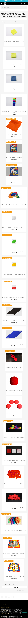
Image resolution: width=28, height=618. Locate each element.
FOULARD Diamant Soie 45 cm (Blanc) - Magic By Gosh (14, 227)
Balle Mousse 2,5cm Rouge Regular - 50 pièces (14, 483)
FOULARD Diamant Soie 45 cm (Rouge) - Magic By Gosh (14, 297)
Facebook (2, 597)
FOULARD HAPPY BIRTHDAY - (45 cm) (14, 157)
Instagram (13, 597)
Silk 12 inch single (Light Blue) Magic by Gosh (14, 88)
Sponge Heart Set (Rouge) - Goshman (14, 367)
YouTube (9, 597)
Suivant (15, 587)
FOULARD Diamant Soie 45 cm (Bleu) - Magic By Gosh (14, 344)
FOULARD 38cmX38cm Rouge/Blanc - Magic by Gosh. (14, 460)
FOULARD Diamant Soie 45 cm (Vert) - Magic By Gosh (14, 251)
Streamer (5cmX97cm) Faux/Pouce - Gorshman (14, 437)
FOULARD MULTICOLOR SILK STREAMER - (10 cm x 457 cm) (14, 204)
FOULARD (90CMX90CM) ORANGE (14, 134)
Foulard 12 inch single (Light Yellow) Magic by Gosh (14, 64)
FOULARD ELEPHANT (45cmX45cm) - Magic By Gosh (14, 553)
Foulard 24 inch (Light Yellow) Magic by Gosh (14, 41)
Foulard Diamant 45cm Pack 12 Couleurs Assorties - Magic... (14, 530)
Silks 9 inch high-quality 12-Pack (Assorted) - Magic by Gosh (14, 112)
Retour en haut (21, 591)
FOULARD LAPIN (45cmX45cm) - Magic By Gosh (14, 576)
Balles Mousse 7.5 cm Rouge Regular (14, 413)
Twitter (6, 597)
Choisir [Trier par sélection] (14, 19)
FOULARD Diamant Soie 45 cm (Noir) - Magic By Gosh (14, 320)
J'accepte (24, 612)
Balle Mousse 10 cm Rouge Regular (14, 390)
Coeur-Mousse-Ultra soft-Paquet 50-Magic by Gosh (14, 507)
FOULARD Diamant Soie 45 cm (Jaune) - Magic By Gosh (14, 274)
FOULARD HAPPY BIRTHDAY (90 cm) (14, 181)
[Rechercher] (14, 7)
